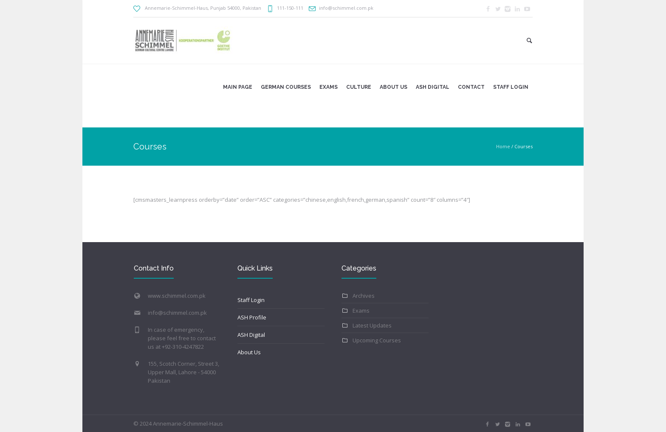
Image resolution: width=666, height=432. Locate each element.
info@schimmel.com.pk (177, 312)
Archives (364, 295)
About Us (249, 352)
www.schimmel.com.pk (177, 295)
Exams (361, 310)
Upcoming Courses (377, 340)
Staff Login (251, 300)
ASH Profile (251, 317)
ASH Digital (251, 335)
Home (503, 146)
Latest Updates (372, 325)
